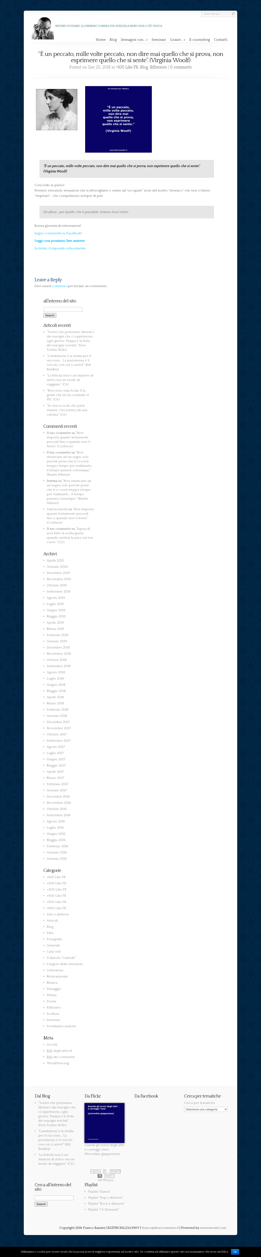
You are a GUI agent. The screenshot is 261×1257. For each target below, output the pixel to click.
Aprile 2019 (55, 623)
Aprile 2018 (55, 697)
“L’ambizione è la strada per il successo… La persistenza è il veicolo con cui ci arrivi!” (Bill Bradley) (55, 1140)
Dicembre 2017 (58, 722)
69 (112, 1171)
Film (50, 933)
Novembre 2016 (59, 803)
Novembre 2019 (59, 579)
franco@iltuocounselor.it (160, 1228)
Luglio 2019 (55, 604)
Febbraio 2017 (57, 784)
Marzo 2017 (55, 778)
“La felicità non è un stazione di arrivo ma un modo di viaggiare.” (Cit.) (70, 380)
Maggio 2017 (56, 765)
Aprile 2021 (55, 560)
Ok (235, 1251)
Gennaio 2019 (57, 641)
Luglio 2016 (55, 827)
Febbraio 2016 (57, 846)
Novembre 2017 (59, 728)
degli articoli (59, 1051)
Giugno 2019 (56, 610)
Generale (53, 945)
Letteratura (55, 970)
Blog (113, 40)
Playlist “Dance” (99, 1192)
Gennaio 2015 (57, 859)
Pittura (51, 995)
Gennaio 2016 (57, 852)
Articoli (52, 920)
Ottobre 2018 (57, 660)
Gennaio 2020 (57, 567)
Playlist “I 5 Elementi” (103, 1210)
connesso (59, 286)
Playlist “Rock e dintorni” (106, 1204)
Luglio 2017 (55, 753)
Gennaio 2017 (57, 790)
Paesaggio (54, 989)
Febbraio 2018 (57, 709)
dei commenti (61, 1057)
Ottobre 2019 (57, 585)
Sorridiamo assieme (61, 1026)
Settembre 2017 (58, 741)
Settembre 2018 (58, 666)
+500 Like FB (56, 902)
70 (118, 1171)
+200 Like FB (56, 883)
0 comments (181, 67)
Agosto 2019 (56, 598)
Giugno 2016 (56, 834)
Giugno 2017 (56, 759)
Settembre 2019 (58, 591)
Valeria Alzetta (57, 509)
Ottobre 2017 (57, 734)
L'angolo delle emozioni (64, 964)
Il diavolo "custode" (61, 958)
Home (101, 40)
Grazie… (177, 40)
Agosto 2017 (56, 747)
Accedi (52, 1044)
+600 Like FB (56, 908)
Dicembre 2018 (58, 647)
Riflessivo (158, 67)
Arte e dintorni (58, 914)
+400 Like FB (56, 896)
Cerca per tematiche (199, 1103)
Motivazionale (57, 976)
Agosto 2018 (56, 672)
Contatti (220, 40)
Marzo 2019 (55, 629)
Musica (52, 983)
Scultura (53, 1014)
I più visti (54, 952)
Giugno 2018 (56, 685)
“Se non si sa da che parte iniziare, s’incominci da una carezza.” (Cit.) (67, 410)
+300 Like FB (56, 889)
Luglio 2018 (55, 678)
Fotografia (54, 939)
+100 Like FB (127, 67)
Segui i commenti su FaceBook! (58, 233)
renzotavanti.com (213, 1228)
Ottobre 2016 (57, 809)
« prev (95, 1171)
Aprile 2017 (55, 772)
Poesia (51, 1001)
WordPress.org (58, 1063)
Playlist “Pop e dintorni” (105, 1198)
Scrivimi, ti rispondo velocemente (60, 248)
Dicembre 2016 (58, 796)
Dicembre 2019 (58, 573)
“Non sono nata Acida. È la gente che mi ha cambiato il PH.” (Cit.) (68, 395)
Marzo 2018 (55, 703)
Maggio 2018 (56, 691)
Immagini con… (134, 40)
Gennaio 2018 (57, 716)
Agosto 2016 (56, 821)
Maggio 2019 (56, 616)
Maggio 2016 (56, 840)
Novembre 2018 (59, 654)
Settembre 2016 (58, 815)
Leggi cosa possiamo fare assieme (59, 241)
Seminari (159, 40)
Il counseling (199, 40)
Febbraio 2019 (57, 635)
